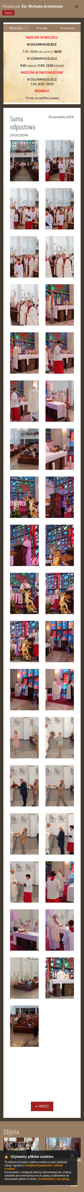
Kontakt (42, 28)
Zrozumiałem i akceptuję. (54, 1179)
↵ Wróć (42, 1106)
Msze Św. (16, 28)
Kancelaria (68, 28)
